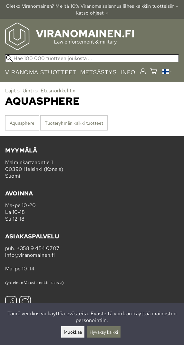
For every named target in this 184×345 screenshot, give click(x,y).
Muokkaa (73, 332)
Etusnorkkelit (58, 90)
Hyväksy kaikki (104, 332)
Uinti (30, 90)
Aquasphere (22, 123)
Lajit (12, 90)
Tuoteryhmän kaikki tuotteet (74, 123)
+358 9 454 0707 (38, 248)
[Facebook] (11, 302)
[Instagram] (25, 302)
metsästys (98, 72)
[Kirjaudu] (143, 72)
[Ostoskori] (153, 72)
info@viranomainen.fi (30, 255)
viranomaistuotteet (40, 72)
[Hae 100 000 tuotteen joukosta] (92, 58)
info (128, 72)
